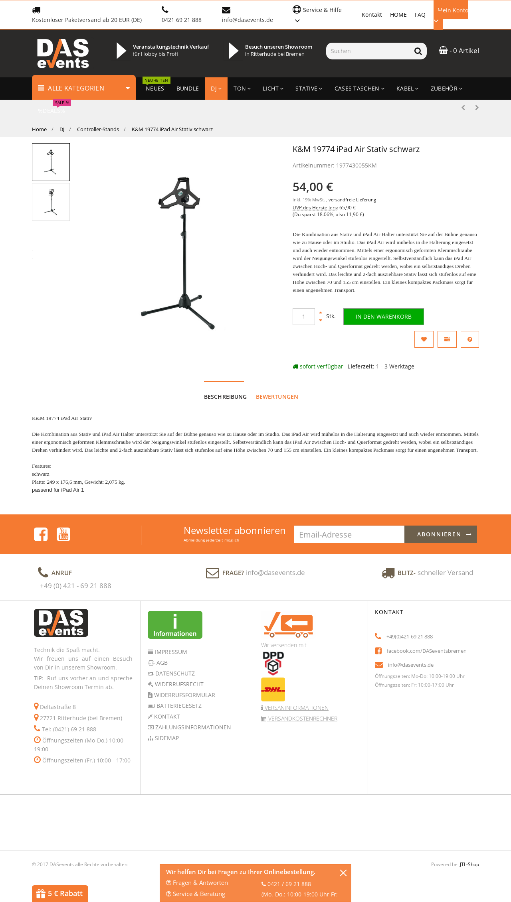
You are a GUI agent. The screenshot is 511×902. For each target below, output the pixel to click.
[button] (323, 14)
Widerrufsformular (184, 695)
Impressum (170, 652)
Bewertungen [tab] (277, 396)
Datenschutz (174, 673)
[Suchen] (368, 51)
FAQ (420, 14)
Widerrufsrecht (178, 684)
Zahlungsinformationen (192, 727)
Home (39, 129)
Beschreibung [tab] (225, 396)
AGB (161, 662)
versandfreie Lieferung (352, 200)
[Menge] (304, 316)
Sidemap (166, 738)
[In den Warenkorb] (383, 316)
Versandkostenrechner (302, 718)
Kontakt (372, 14)
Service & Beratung (195, 893)
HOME (398, 14)
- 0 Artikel (459, 50)
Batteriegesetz (178, 705)
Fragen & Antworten (197, 882)
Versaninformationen (296, 707)
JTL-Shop (469, 864)
